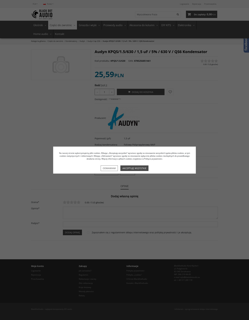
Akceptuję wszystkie (134, 168)
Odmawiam (109, 168)
